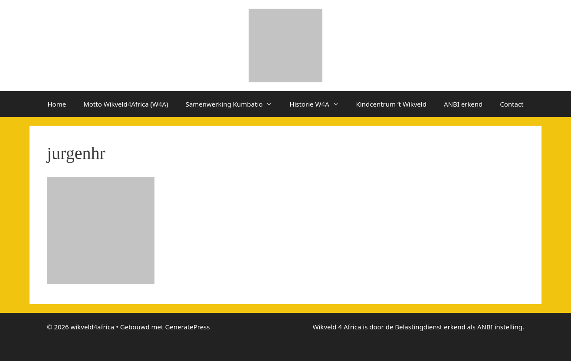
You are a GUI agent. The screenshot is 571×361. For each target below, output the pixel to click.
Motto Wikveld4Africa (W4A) (125, 104)
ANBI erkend (463, 104)
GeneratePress (187, 326)
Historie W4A (318, 104)
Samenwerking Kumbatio (233, 104)
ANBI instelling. (500, 326)
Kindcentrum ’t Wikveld (391, 104)
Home (56, 104)
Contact (511, 104)
